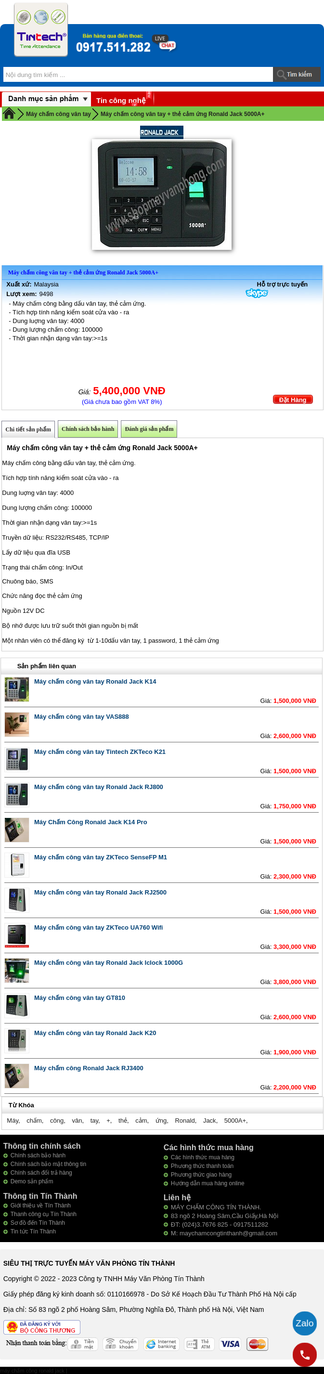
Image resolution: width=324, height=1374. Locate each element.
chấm (34, 1120)
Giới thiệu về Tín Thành (41, 1205)
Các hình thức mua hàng (202, 1157)
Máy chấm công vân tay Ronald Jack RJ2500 (100, 892)
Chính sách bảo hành (88, 429)
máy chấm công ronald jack (33, 1371)
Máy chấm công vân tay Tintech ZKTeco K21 (100, 751)
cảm (141, 1120)
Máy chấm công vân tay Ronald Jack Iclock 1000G (108, 962)
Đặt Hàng (293, 399)
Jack (209, 1120)
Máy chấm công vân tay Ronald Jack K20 (95, 1033)
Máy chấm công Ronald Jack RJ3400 (88, 1068)
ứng (161, 1120)
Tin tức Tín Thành (33, 1231)
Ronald (184, 1120)
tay (94, 1120)
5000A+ (235, 1120)
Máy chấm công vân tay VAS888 (81, 716)
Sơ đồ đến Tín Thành (38, 1222)
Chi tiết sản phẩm (28, 429)
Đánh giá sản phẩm (149, 429)
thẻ (122, 1120)
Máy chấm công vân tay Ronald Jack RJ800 (98, 787)
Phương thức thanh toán (202, 1166)
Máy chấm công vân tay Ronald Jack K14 (95, 681)
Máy (12, 1120)
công (57, 1120)
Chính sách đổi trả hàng (41, 1172)
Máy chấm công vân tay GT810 (79, 997)
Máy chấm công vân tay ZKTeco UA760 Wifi (98, 927)
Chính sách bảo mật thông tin (48, 1164)
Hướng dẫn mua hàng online (208, 1183)
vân (77, 1120)
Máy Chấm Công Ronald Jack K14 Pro (90, 822)
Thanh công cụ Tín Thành (44, 1214)
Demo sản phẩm (32, 1181)
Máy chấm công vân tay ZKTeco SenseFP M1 (100, 857)
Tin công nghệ (120, 100)
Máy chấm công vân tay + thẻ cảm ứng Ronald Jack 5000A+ (182, 114)
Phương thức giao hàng (201, 1174)
